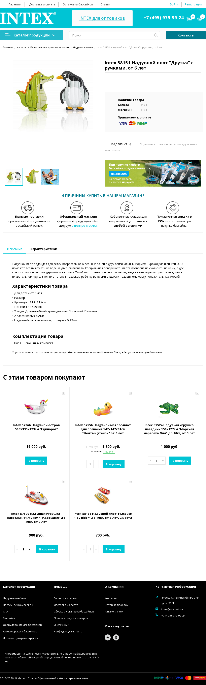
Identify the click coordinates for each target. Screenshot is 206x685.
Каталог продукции (30, 35)
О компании (114, 586)
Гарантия (15, 4)
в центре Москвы (84, 225)
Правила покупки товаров (71, 618)
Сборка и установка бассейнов (74, 611)
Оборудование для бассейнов (22, 625)
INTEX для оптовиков (102, 18)
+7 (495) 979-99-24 (164, 17)
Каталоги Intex (114, 611)
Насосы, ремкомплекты (18, 605)
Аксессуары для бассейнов (20, 631)
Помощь (60, 586)
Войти (174, 4)
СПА (5, 611)
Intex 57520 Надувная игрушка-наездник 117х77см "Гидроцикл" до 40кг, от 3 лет (36, 518)
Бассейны (9, 618)
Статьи (105, 4)
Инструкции (61, 625)
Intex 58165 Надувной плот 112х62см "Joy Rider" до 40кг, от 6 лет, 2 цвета (102, 516)
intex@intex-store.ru (173, 609)
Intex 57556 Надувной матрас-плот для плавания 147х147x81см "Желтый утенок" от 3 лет (103, 429)
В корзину (36, 461)
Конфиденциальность (68, 631)
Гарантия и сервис (66, 598)
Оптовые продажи (117, 605)
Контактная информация (176, 586)
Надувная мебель (14, 598)
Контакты (186, 35)
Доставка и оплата (42, 4)
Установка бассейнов (78, 4)
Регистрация (193, 4)
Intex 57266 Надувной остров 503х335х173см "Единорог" (36, 427)
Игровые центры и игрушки (20, 638)
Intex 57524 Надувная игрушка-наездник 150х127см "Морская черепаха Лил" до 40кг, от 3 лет (169, 429)
